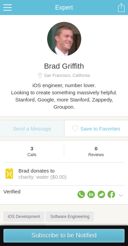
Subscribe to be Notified (64, 235)
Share (121, 7)
